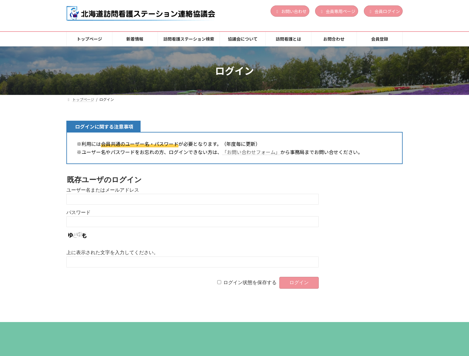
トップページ (86, 328)
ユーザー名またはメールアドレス (102, 190)
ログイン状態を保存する (250, 282)
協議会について (224, 328)
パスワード (78, 212)
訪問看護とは (266, 328)
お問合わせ (303, 328)
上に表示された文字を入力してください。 (112, 252)
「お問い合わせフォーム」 (251, 152)
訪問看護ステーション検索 (169, 328)
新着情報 (121, 328)
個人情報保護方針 (346, 328)
